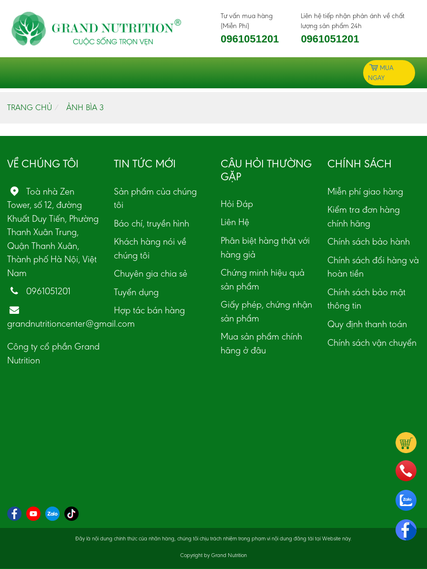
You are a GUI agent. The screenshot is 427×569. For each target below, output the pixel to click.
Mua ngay (381, 72)
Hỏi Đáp (237, 203)
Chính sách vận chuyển (372, 342)
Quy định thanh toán (367, 324)
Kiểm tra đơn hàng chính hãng (363, 216)
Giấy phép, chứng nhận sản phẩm (266, 311)
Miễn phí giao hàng (365, 191)
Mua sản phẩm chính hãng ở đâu (261, 343)
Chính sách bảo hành (368, 241)
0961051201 (250, 39)
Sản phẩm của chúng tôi (155, 198)
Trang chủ (29, 107)
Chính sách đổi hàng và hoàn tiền (373, 266)
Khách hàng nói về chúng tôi (150, 248)
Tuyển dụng (136, 292)
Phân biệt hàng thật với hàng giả (265, 247)
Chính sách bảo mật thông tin (366, 298)
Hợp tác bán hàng (149, 310)
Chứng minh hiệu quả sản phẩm (263, 279)
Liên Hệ (235, 222)
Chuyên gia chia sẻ (150, 273)
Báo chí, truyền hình (151, 223)
